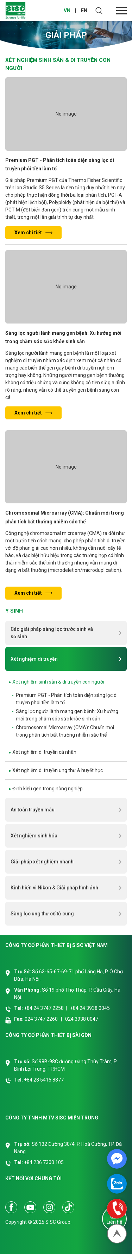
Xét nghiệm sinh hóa (34, 835)
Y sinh (14, 611)
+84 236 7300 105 (44, 1162)
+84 (28, 1080)
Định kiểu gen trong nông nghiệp (47, 788)
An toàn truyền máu (33, 809)
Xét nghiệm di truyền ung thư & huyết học (57, 770)
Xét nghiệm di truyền (34, 659)
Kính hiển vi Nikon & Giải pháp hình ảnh (54, 887)
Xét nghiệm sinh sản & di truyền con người (58, 682)
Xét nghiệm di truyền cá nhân (44, 752)
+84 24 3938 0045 (90, 1008)
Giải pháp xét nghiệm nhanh (42, 861)
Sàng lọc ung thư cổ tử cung (42, 913)
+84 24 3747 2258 (44, 1008)
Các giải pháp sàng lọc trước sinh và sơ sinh (52, 632)
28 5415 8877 (48, 1080)
